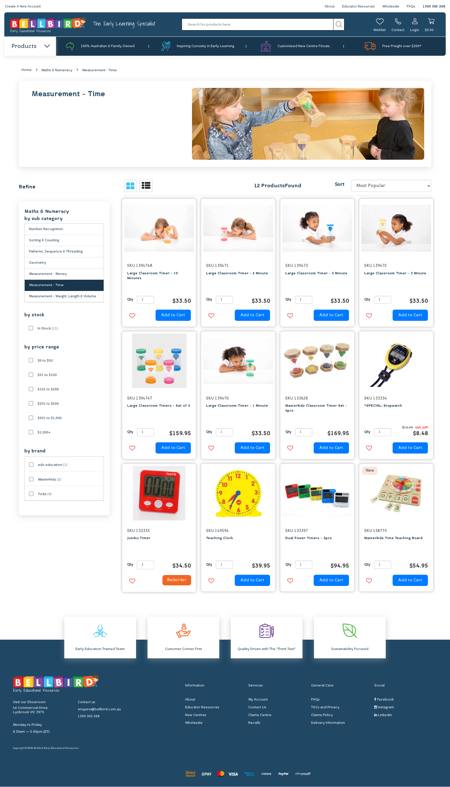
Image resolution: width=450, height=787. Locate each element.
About (328, 6)
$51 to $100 (47, 375)
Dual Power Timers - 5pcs (308, 539)
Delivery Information (328, 723)
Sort (339, 185)
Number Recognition (46, 230)
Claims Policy (322, 715)
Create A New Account (23, 6)
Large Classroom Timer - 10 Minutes (152, 276)
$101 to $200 (48, 390)
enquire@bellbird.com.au (99, 710)
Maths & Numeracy (56, 71)
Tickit (45, 495)
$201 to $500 (48, 404)
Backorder (174, 581)
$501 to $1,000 (50, 418)
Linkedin (383, 715)
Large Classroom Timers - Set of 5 (158, 406)
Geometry (37, 263)
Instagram (384, 708)
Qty (130, 300)
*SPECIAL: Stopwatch (383, 406)
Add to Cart (173, 316)
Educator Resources (357, 6)
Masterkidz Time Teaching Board (393, 539)
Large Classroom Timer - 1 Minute (237, 406)
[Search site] (338, 24)
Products (30, 46)
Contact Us (257, 708)
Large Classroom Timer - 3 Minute (395, 273)
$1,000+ (44, 433)
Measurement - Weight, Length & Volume (62, 297)
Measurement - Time (99, 71)
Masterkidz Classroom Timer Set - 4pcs (316, 409)
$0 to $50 (45, 361)
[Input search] (258, 24)
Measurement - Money (48, 274)
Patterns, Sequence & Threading (56, 252)
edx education (52, 465)
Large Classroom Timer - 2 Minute (237, 273)
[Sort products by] (391, 186)
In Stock (48, 329)
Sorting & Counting (44, 241)
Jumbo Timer (138, 539)
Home (27, 70)
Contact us (86, 703)
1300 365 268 (434, 6)
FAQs (411, 6)
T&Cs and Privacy (325, 708)
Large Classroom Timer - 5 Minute (316, 273)
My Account (258, 700)
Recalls (254, 723)
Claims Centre (259, 715)
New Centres (195, 715)
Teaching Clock (219, 539)
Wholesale (390, 6)
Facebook (384, 700)
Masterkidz (49, 480)
